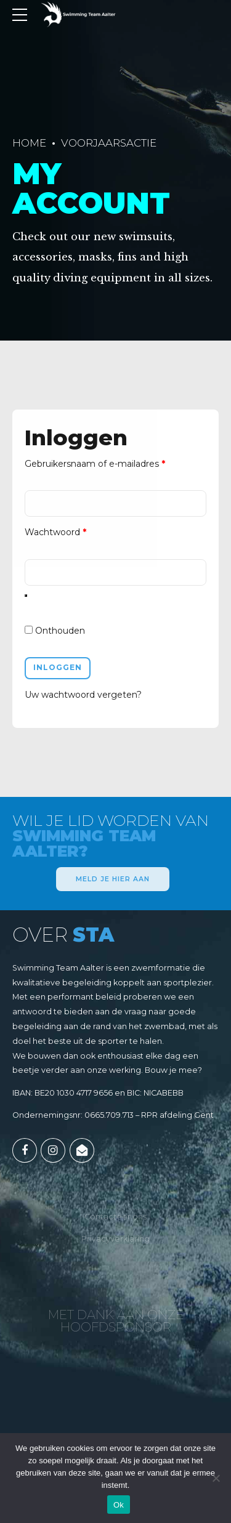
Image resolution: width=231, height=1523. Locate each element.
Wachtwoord (70, 533)
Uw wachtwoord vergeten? (83, 698)
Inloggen (58, 670)
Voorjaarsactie (108, 143)
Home (29, 143)
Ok (118, 1504)
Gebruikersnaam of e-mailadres (109, 463)
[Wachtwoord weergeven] (26, 598)
